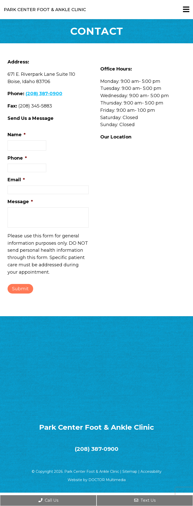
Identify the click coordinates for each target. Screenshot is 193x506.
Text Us (145, 500)
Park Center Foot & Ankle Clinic (45, 10)
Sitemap (129, 471)
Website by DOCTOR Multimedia (97, 480)
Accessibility (151, 471)
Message (20, 201)
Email (16, 180)
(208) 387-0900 (44, 93)
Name (17, 134)
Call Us (48, 500)
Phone (17, 158)
